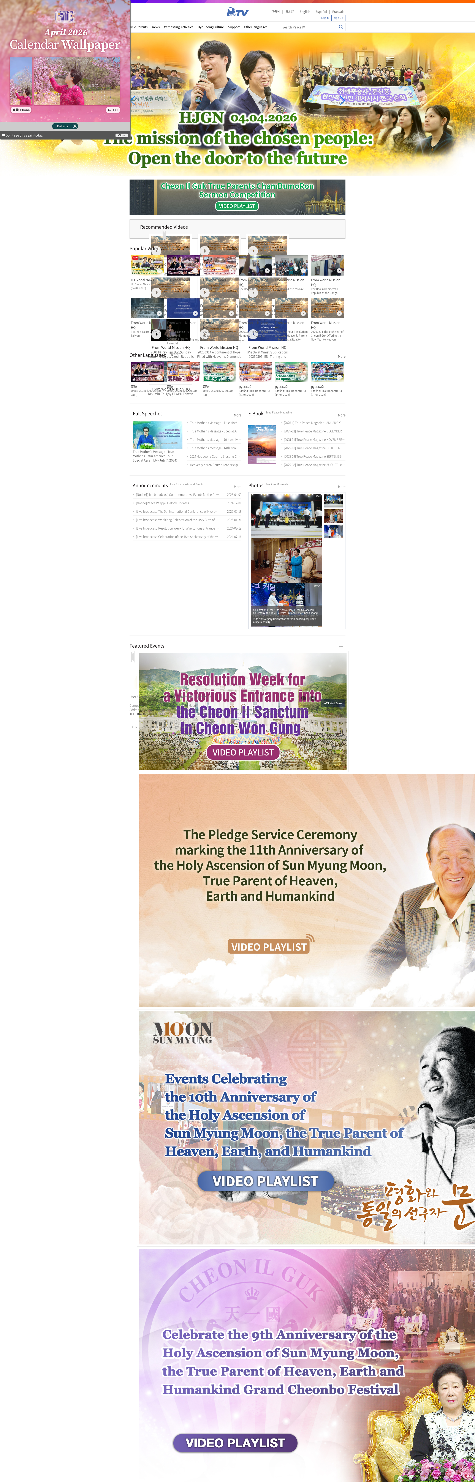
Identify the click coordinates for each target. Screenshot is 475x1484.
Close (121, 135)
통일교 (137, 719)
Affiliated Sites (333, 703)
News (156, 27)
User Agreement (141, 696)
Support (234, 27)
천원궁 (144, 719)
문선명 (134, 719)
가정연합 (141, 719)
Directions (185, 696)
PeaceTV (238, 11)
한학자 (131, 719)
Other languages (256, 27)
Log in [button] (325, 18)
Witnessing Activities (178, 27)
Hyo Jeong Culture (211, 27)
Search (341, 27)
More (341, 356)
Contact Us (203, 696)
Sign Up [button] (338, 18)
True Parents (139, 27)
